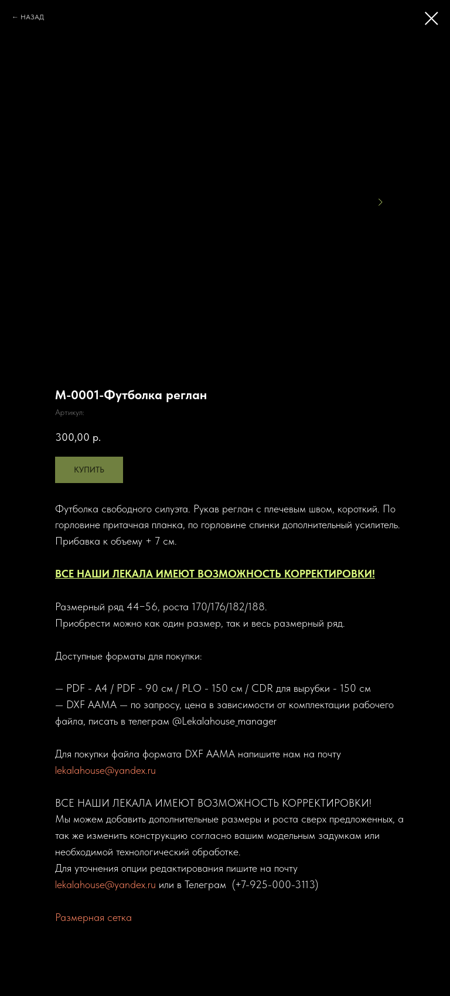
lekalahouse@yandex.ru (105, 770)
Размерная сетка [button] (93, 917)
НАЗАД (32, 17)
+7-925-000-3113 (275, 884)
